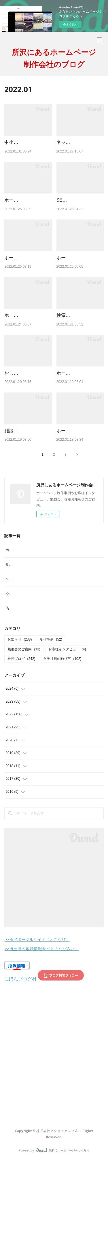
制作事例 (51, 733)
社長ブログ (21, 753)
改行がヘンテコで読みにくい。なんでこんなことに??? (48, 652)
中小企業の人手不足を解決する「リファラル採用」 (27, 149)
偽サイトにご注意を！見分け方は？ (33, 702)
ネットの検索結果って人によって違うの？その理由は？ (79, 149)
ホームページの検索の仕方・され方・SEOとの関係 (79, 504)
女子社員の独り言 (62, 753)
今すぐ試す (70, 24)
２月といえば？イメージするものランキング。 (41, 667)
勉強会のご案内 (23, 743)
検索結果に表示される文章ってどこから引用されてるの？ (79, 367)
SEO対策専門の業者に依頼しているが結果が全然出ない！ (79, 222)
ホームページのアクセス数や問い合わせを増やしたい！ (27, 294)
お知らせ (19, 733)
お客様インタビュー (67, 743)
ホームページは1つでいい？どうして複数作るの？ (27, 222)
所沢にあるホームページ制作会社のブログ (54, 58)
